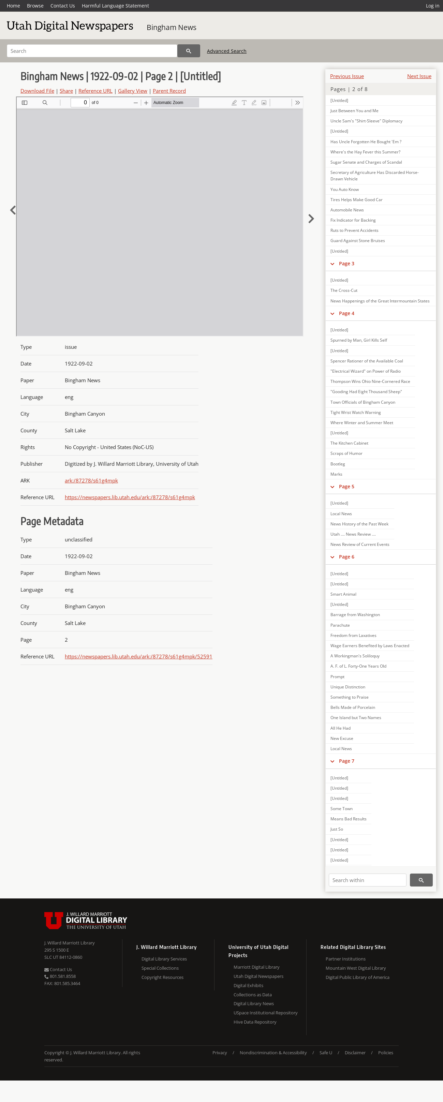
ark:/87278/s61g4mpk (91, 480)
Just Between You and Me (354, 111)
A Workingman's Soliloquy (355, 656)
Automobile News (347, 210)
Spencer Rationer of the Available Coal (366, 361)
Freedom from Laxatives (353, 635)
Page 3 (346, 263)
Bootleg (337, 464)
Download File (37, 90)
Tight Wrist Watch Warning (355, 412)
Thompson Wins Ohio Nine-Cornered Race (370, 381)
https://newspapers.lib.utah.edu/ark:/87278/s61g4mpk (130, 497)
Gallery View (132, 90)
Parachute (340, 625)
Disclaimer (355, 1052)
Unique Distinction (347, 687)
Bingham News (171, 27)
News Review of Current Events (359, 544)
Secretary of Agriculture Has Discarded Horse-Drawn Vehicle (374, 175)
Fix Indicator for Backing (353, 220)
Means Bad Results (348, 819)
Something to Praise (349, 697)
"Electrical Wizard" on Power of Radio (365, 371)
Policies (385, 1052)
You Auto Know (344, 189)
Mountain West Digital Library (356, 968)
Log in (433, 5)
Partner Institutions (346, 959)
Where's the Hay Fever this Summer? (365, 152)
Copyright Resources (162, 977)
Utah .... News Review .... (353, 534)
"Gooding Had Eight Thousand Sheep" (366, 391)
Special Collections (160, 968)
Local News (341, 514)
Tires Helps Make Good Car (356, 200)
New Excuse (341, 738)
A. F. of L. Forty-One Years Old (358, 666)
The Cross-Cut (343, 290)
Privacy (219, 1052)
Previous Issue (347, 76)
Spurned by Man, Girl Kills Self (358, 340)
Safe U (326, 1052)
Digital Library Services (164, 959)
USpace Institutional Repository (266, 1013)
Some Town (341, 808)
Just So (336, 829)
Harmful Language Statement (115, 5)
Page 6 (346, 556)
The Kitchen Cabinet (349, 443)
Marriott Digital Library (257, 967)
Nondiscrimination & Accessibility (273, 1052)
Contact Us (62, 5)
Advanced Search (227, 51)
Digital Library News (254, 1003)
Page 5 (346, 486)
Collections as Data (253, 995)
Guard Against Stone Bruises (357, 240)
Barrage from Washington (355, 614)
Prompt (337, 677)
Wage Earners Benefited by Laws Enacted (369, 646)
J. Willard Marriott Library (69, 943)
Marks (336, 474)
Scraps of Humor (346, 453)
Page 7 (346, 761)
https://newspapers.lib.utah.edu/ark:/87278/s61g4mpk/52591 (138, 656)
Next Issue (419, 76)
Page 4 (346, 313)
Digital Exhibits (248, 985)
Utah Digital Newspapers (258, 976)
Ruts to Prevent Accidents (354, 230)
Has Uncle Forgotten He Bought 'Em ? (365, 142)
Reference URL (95, 90)
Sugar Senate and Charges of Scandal (366, 162)
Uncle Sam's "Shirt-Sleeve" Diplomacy (366, 121)
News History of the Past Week (359, 524)
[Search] (92, 50)
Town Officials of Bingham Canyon (362, 402)
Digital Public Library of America (357, 977)
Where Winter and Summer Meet (361, 423)
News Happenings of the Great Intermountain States (380, 301)
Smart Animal (343, 594)
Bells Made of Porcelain (352, 707)
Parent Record (169, 90)
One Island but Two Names (355, 717)
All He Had (340, 728)
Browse (35, 5)
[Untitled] (339, 100)
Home (13, 5)
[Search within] (368, 880)
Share (66, 90)
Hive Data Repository (255, 1022)
